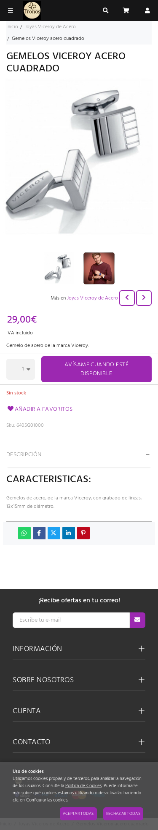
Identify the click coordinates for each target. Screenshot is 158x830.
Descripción (24, 455)
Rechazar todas (123, 813)
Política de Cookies (83, 786)
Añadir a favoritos (39, 409)
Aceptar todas (78, 813)
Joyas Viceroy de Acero (92, 298)
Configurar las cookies (46, 800)
